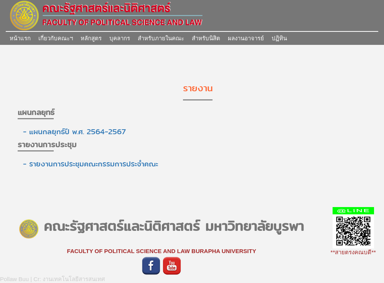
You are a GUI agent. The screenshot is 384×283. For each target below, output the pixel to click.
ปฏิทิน (279, 38)
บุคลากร (119, 38)
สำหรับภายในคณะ (161, 38)
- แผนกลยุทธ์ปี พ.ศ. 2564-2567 (72, 131)
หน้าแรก (20, 38)
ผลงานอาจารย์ (246, 38)
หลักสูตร (91, 38)
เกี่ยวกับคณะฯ (55, 38)
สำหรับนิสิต (206, 38)
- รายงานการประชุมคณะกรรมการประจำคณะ (88, 163)
